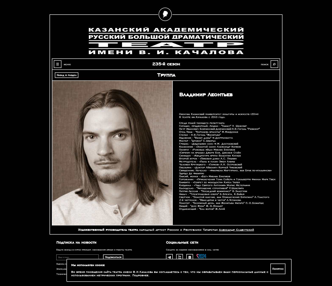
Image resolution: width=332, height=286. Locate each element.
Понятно (278, 268)
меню (67, 64)
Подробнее (140, 275)
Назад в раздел (66, 75)
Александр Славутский (236, 230)
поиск (264, 64)
